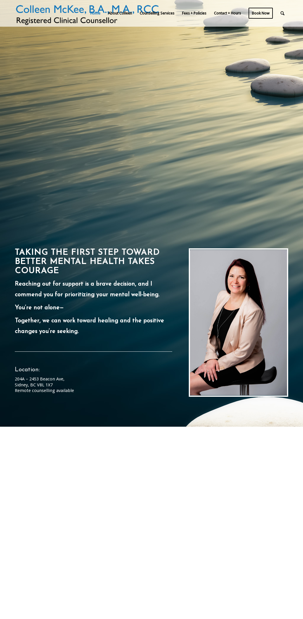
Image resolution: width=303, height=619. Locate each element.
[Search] (282, 13)
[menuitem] (95, 13)
